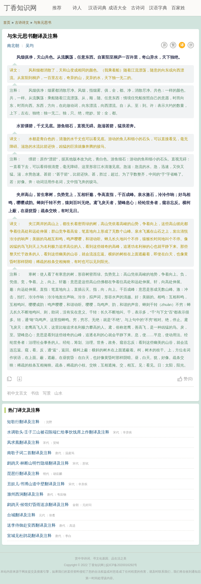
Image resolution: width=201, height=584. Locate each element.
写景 (47, 393)
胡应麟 (57, 474)
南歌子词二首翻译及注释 (29, 453)
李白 (68, 536)
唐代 (58, 453)
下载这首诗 (19, 379)
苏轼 (85, 463)
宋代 (116, 432)
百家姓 (178, 7)
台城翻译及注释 (21, 515)
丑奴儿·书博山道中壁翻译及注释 (36, 484)
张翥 (52, 515)
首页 (6, 22)
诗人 (77, 7)
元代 (42, 515)
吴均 (30, 45)
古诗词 (138, 7)
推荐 (56, 7)
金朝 (76, 505)
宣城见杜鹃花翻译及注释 (29, 535)
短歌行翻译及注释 (23, 422)
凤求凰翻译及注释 (23, 442)
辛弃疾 (127, 432)
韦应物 (61, 494)
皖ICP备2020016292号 (121, 565)
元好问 (87, 505)
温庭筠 (69, 453)
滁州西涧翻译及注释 (25, 494)
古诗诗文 (22, 22)
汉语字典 (158, 7)
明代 (46, 474)
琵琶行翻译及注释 (23, 473)
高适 (72, 525)
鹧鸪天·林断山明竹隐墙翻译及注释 (38, 463)
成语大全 (117, 7)
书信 (35, 393)
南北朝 (13, 45)
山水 (58, 393)
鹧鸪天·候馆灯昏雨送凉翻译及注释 (38, 504)
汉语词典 (97, 7)
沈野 (49, 422)
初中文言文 (17, 393)
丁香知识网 (20, 8)
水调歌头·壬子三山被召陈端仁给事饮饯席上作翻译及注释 (58, 432)
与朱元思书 (42, 22)
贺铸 (56, 443)
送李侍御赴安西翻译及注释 (31, 525)
